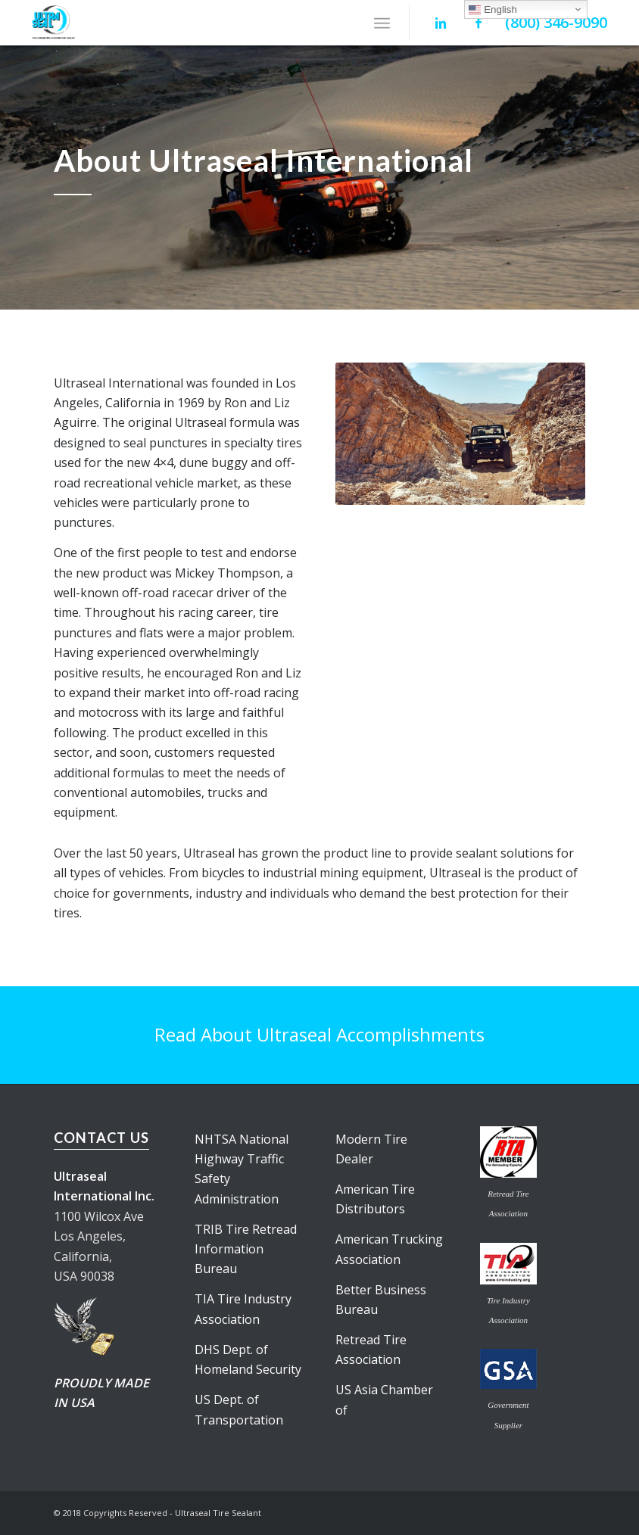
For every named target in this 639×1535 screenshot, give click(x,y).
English (492, 9)
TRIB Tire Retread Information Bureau (246, 1249)
